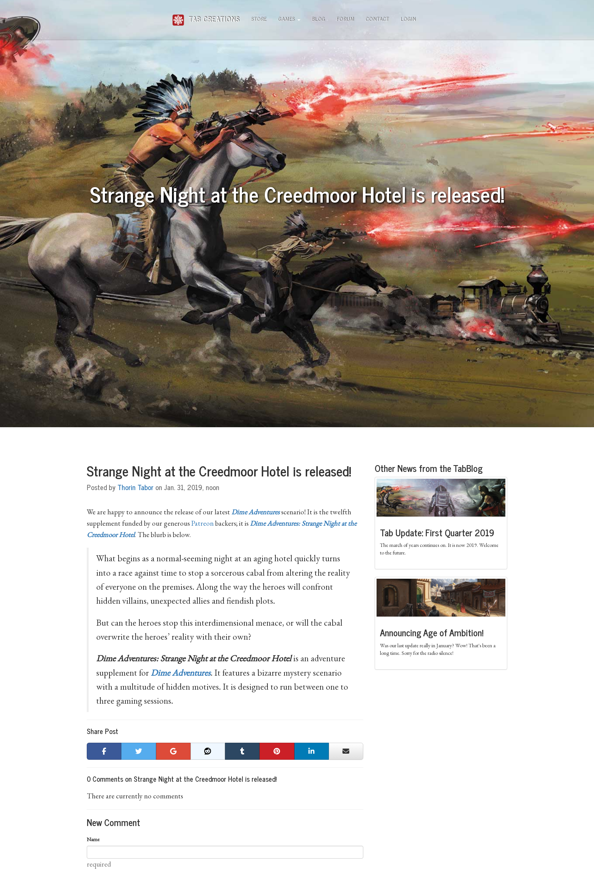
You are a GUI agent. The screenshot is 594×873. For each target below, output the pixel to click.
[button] (104, 751)
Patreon (202, 523)
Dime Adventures (181, 672)
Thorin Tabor (135, 487)
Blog (318, 18)
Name (93, 839)
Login (408, 18)
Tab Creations (205, 16)
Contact (377, 18)
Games (289, 18)
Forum (345, 18)
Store (259, 18)
